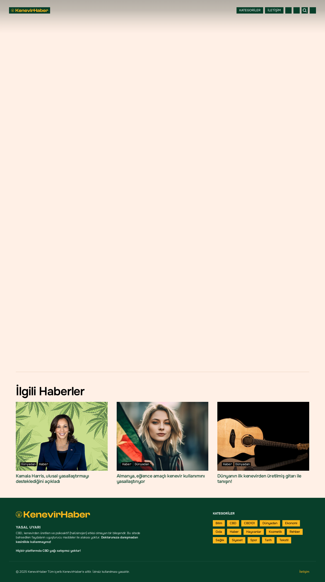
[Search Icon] (305, 10)
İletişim (304, 572)
